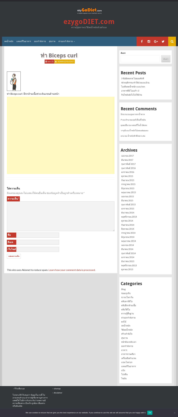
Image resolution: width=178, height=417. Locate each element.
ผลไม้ (123, 321)
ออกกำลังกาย (40, 41)
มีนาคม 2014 (127, 249)
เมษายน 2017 (127, 156)
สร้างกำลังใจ (126, 333)
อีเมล (10, 242)
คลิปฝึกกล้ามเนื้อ (128, 305)
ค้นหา (123, 53)
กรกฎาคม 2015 (128, 184)
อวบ (122, 136)
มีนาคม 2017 (127, 160)
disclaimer (58, 392)
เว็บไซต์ (12, 249)
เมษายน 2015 (127, 196)
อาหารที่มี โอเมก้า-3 (130, 90)
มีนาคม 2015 (127, 200)
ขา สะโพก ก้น (127, 297)
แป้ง (123, 370)
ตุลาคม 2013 (127, 269)
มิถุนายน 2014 (127, 237)
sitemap (57, 388)
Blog (123, 289)
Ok (150, 413)
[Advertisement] (60, 116)
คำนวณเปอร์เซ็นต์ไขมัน (135, 120)
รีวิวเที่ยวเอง (19, 388)
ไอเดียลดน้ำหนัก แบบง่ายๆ (133, 86)
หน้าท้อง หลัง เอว (128, 342)
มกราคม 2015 (127, 208)
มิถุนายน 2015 (127, 188)
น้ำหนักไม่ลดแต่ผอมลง (138, 130)
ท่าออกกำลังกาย (65, 41)
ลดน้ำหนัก (8, 41)
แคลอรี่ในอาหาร (23, 41)
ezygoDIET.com (89, 22)
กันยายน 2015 (127, 180)
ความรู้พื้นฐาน (127, 313)
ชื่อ (9, 234)
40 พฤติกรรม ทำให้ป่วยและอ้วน (135, 82)
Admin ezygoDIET (66, 62)
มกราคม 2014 (127, 257)
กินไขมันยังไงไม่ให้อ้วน (131, 94)
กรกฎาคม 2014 (128, 233)
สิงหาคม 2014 (127, 229)
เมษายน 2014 (127, 245)
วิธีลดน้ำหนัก (127, 329)
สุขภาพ (52, 41)
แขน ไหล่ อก (126, 362)
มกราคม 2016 (127, 172)
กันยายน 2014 (127, 225)
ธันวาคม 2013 (127, 261)
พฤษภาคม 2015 (128, 192)
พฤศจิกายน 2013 (129, 265)
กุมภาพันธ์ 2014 (128, 253)
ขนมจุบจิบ (126, 293)
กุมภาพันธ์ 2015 (128, 204)
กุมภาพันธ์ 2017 (128, 164)
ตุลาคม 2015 (127, 176)
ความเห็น (13, 198)
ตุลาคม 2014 (127, 220)
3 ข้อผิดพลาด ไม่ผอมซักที (132, 78)
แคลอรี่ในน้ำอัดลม (139, 125)
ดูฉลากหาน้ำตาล (137, 114)
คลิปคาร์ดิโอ (127, 301)
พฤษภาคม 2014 (128, 241)
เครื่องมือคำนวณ (128, 358)
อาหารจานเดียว (128, 354)
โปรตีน (124, 374)
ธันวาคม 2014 (127, 212)
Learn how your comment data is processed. (71, 269)
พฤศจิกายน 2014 (129, 216)
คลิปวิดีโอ (125, 309)
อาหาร (124, 350)
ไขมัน (123, 378)
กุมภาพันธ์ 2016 (128, 168)
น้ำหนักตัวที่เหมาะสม (136, 136)
